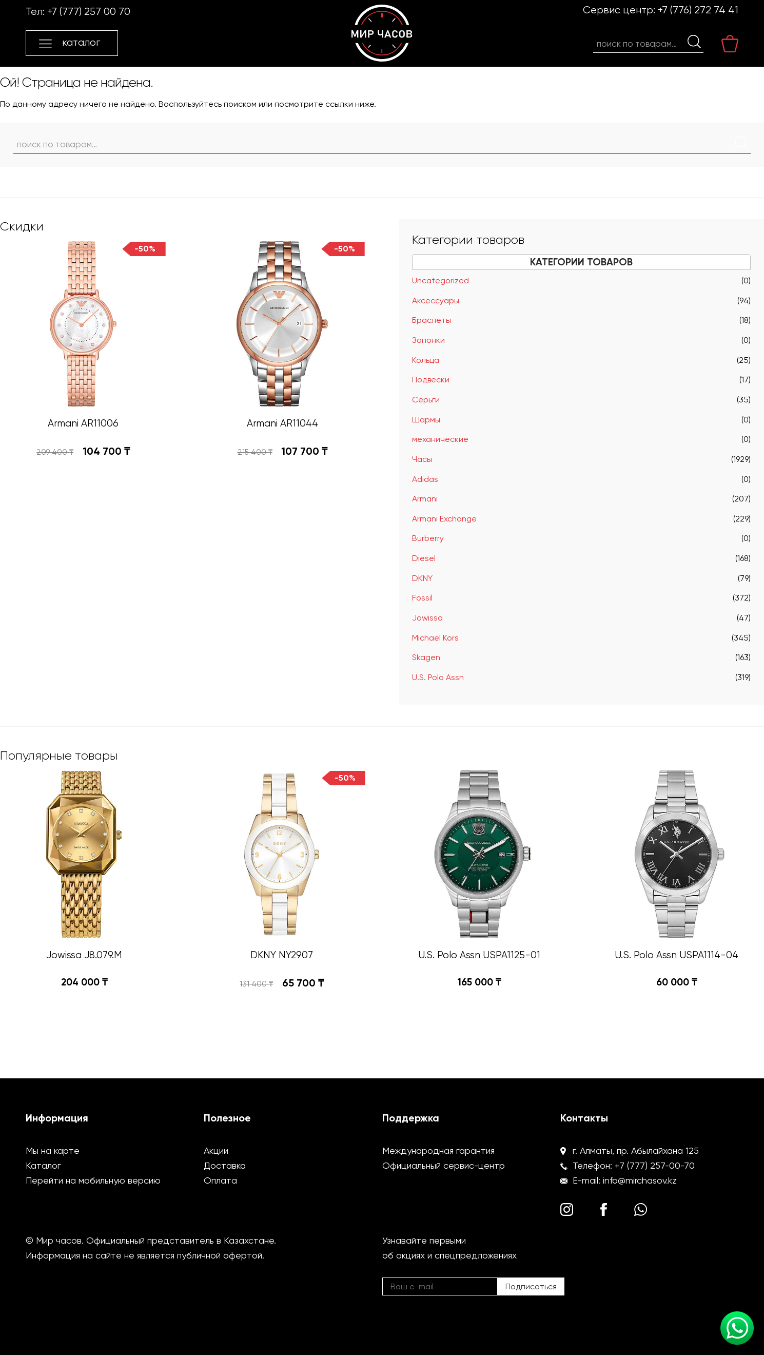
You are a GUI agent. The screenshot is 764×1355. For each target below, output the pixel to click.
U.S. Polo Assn (438, 677)
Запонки (428, 340)
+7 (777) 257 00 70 (88, 11)
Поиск (694, 41)
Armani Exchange (444, 519)
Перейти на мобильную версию (93, 1180)
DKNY (422, 578)
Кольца (425, 360)
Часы (422, 459)
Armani (425, 499)
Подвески (430, 379)
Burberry (428, 538)
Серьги (426, 399)
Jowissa (427, 618)
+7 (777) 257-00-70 (655, 1165)
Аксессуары (435, 300)
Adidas (425, 479)
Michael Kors (435, 638)
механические (440, 439)
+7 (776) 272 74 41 (698, 10)
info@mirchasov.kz (640, 1180)
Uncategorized (440, 280)
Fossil (422, 598)
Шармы (426, 419)
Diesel (424, 558)
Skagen (426, 657)
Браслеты (431, 320)
